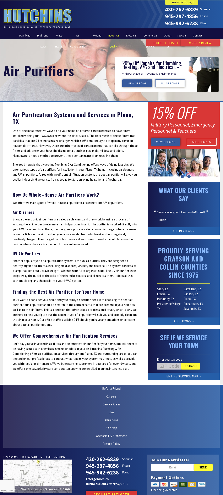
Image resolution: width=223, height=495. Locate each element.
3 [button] (189, 176)
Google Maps (119, 484)
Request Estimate (111, 451)
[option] (167, 74)
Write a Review (200, 43)
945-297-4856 (181, 15)
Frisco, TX (163, 293)
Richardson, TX (193, 303)
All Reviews (182, 230)
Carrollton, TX (192, 288)
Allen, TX (162, 288)
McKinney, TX (165, 298)
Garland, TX (191, 293)
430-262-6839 (181, 9)
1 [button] (176, 176)
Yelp (103, 484)
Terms (11, 491)
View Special (137, 83)
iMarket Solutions (21, 488)
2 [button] (182, 176)
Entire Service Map (182, 376)
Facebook (110, 484)
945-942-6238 (181, 22)
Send (203, 424)
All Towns (182, 321)
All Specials (172, 83)
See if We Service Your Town (183, 341)
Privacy (4, 491)
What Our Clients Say (183, 194)
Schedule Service (158, 43)
